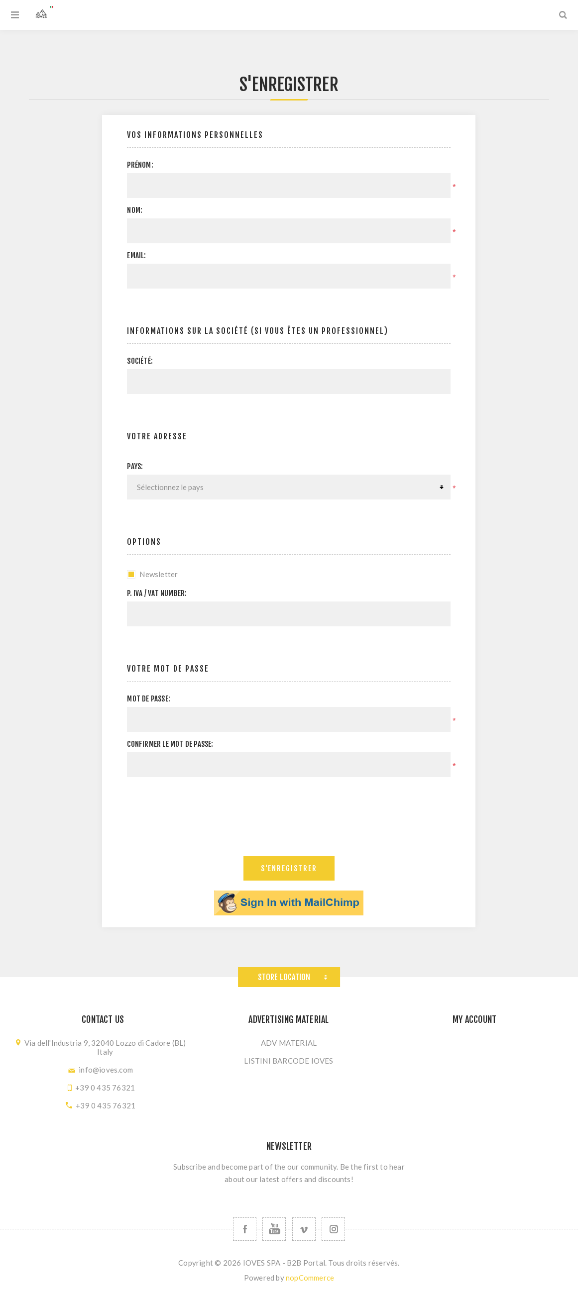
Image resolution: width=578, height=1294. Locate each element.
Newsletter (158, 574)
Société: (140, 361)
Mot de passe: (148, 698)
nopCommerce (310, 1277)
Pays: (135, 466)
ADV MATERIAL (289, 1042)
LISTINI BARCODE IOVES (288, 1060)
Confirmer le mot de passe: (170, 744)
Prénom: (140, 165)
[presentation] (288, 804)
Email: (136, 255)
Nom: (134, 210)
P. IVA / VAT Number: (157, 593)
